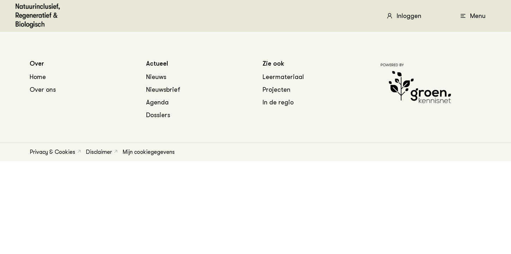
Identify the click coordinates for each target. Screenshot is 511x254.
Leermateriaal (283, 76)
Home (38, 76)
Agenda (157, 102)
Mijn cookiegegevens (148, 152)
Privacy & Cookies (52, 152)
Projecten (276, 89)
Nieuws (156, 76)
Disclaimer (99, 152)
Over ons (43, 89)
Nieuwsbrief (163, 89)
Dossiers (158, 115)
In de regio (278, 102)
